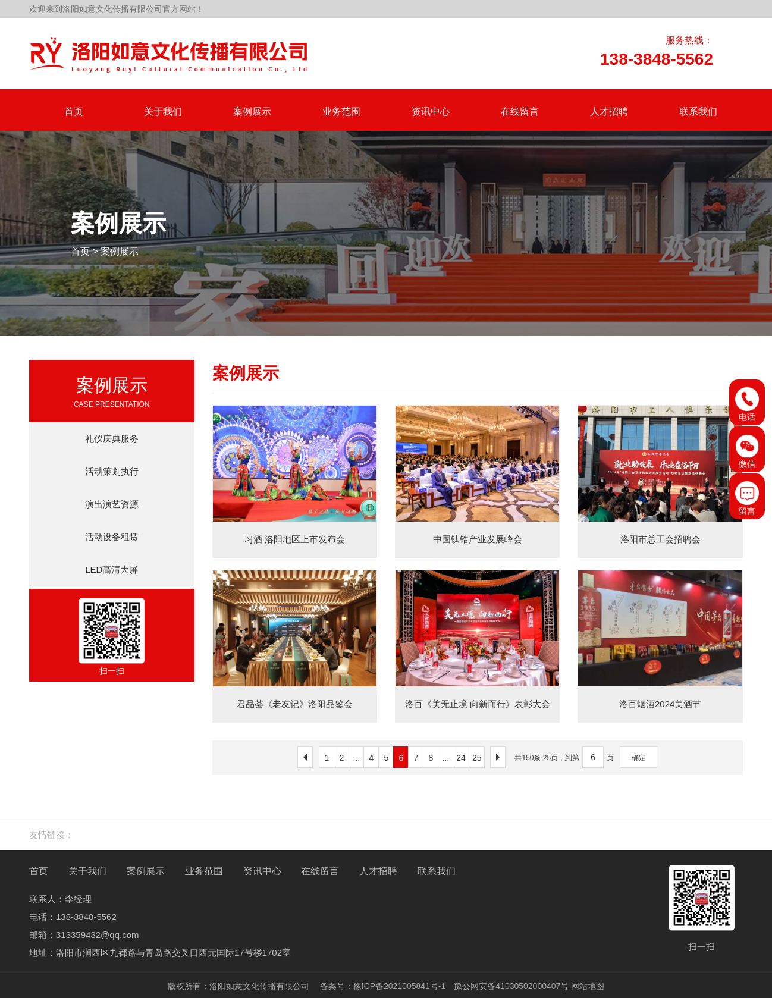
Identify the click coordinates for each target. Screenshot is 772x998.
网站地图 (587, 986)
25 (477, 757)
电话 (747, 404)
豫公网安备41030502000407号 (511, 986)
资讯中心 (262, 871)
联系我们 (437, 871)
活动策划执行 (112, 471)
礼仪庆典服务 (112, 439)
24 (461, 757)
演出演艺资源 (112, 504)
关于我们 (87, 871)
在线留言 (320, 871)
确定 (639, 758)
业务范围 (204, 871)
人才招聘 (378, 871)
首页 (80, 251)
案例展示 (120, 251)
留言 (747, 498)
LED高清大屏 (111, 569)
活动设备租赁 (112, 537)
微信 (747, 451)
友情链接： (51, 835)
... (356, 757)
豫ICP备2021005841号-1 (399, 986)
